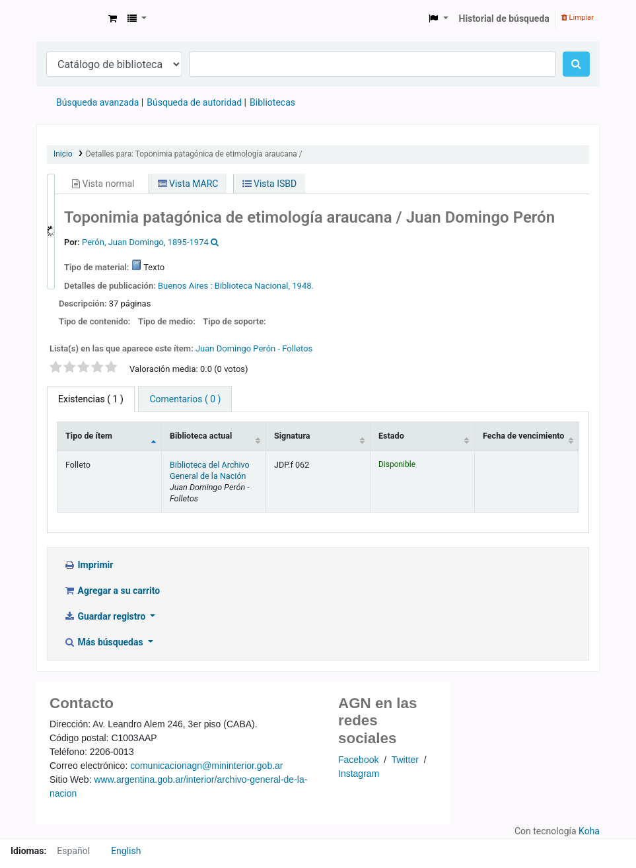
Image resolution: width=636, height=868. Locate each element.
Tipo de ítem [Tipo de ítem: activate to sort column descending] (88, 436)
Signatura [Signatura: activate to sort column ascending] (292, 436)
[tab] (185, 399)
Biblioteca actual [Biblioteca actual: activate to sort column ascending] (201, 436)
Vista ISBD (269, 183)
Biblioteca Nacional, (252, 286)
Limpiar (577, 17)
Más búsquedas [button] (104, 642)
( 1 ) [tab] (91, 399)
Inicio (63, 154)
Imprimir (88, 565)
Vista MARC (188, 183)
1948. (303, 286)
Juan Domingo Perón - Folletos (253, 348)
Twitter (405, 759)
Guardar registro (105, 616)
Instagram (358, 773)
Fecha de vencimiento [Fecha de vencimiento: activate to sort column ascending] (523, 436)
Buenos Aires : (185, 286)
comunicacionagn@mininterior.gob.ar (206, 765)
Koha (589, 831)
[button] (112, 19)
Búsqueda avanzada (97, 102)
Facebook (358, 759)
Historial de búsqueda (504, 18)
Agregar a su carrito (111, 590)
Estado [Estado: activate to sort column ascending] (391, 436)
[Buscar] (576, 64)
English (126, 851)
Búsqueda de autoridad (194, 102)
